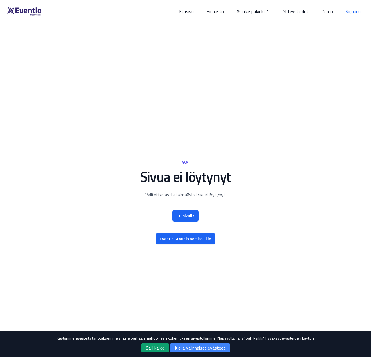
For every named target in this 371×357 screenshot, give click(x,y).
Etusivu (186, 11)
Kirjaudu (353, 11)
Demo (327, 11)
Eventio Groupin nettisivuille (185, 239)
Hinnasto (215, 11)
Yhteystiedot (296, 11)
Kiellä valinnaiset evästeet (200, 347)
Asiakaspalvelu (253, 11)
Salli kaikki (155, 347)
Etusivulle (185, 216)
